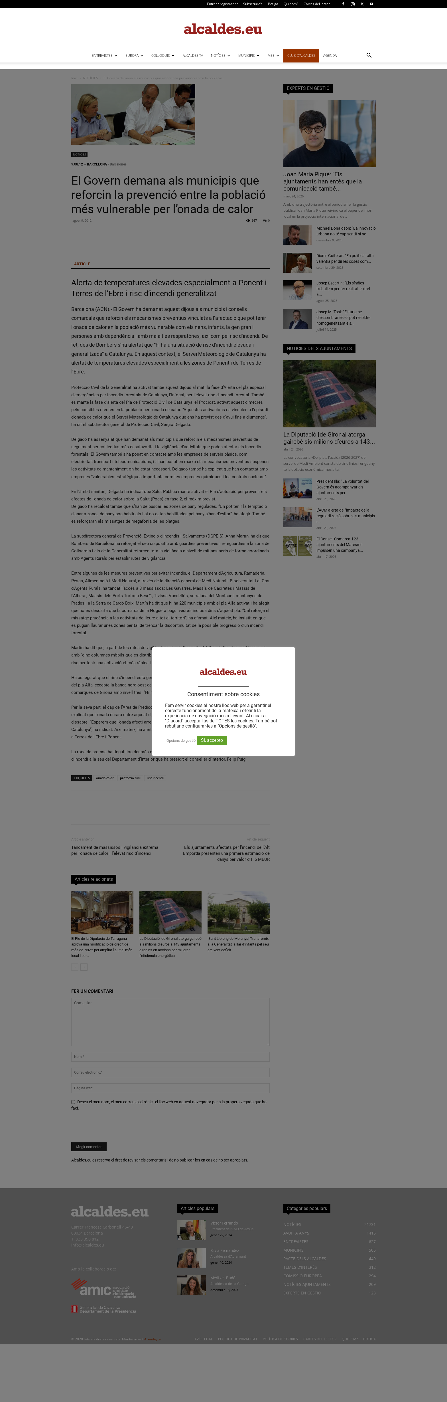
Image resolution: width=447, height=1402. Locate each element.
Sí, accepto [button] (212, 740)
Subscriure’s (253, 3)
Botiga (273, 3)
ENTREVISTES (104, 55)
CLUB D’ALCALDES (301, 55)
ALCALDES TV (193, 55)
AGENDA (330, 55)
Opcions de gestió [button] (181, 740)
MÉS (273, 55)
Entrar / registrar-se (223, 3)
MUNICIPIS (248, 55)
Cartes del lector (317, 3)
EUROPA (134, 55)
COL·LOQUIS (162, 55)
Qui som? (291, 3)
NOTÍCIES (220, 55)
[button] (369, 56)
